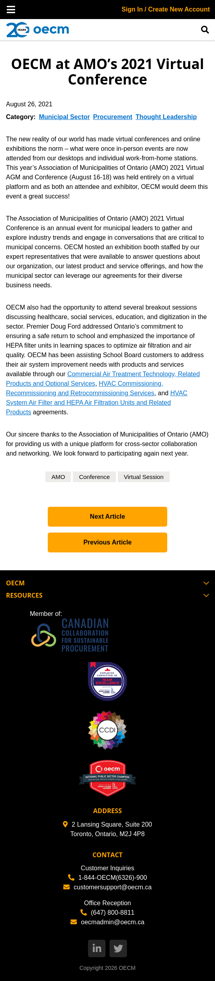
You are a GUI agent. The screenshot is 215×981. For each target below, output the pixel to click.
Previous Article (107, 542)
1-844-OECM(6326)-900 (107, 877)
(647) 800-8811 (107, 912)
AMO (58, 476)
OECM (127, 968)
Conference (94, 476)
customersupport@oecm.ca (107, 887)
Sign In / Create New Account (165, 9)
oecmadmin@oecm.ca (107, 922)
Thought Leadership (166, 116)
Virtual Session (144, 476)
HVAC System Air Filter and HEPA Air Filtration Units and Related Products (97, 402)
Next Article (107, 516)
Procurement (113, 116)
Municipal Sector (64, 116)
